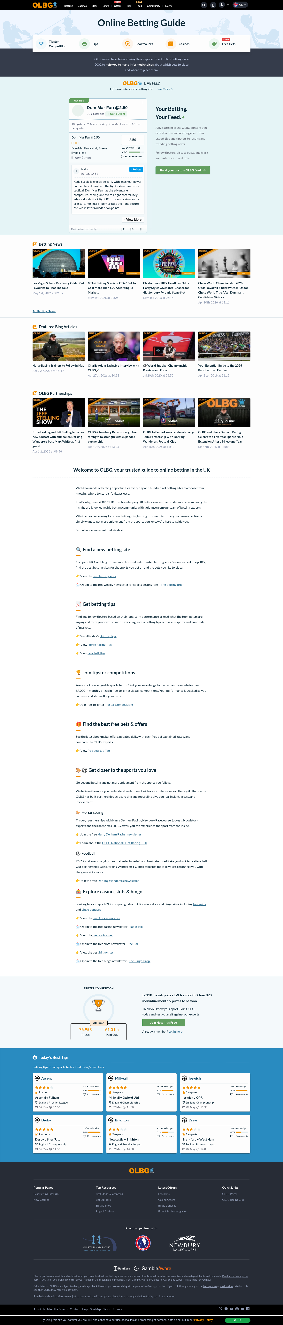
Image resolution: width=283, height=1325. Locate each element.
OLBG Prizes (229, 1193)
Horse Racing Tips (100, 644)
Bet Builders (103, 1199)
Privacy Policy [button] (203, 1319)
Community (153, 5)
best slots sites (102, 935)
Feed (139, 4)
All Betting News (44, 311)
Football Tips (96, 653)
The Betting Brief (172, 584)
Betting (68, 5)
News (168, 5)
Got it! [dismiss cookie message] (237, 1320)
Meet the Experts (57, 1309)
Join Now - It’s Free (163, 1022)
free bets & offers (99, 750)
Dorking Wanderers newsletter (118, 880)
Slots (94, 5)
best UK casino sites (106, 918)
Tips (128, 5)
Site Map (95, 1309)
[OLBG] (141, 1170)
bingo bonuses (91, 909)
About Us (39, 1309)
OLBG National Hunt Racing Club (124, 843)
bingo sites (106, 952)
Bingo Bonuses (167, 1205)
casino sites (226, 1286)
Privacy (117, 1309)
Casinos (82, 5)
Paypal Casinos (105, 1211)
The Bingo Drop (139, 961)
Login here (175, 1031)
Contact (75, 1309)
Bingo (106, 5)
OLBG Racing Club (233, 1199)
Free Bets (164, 1193)
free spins (199, 904)
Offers (117, 4)
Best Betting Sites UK (46, 1193)
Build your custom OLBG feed (183, 170)
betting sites (210, 1286)
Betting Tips (108, 636)
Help (85, 1309)
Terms (107, 1309)
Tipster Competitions (119, 704)
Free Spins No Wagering (172, 1211)
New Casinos (41, 1199)
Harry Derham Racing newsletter (119, 834)
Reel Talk (134, 944)
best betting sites (104, 576)
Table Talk (136, 926)
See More (165, 89)
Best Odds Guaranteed (109, 1193)
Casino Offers (166, 1199)
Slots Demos (103, 1205)
